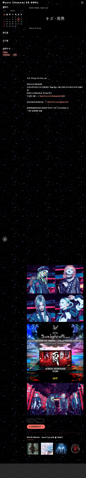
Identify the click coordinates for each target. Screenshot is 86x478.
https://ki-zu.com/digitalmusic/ (58, 102)
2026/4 (12, 11)
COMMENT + (36, 426)
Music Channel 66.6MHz (21, 2)
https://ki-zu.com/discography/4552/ (52, 96)
